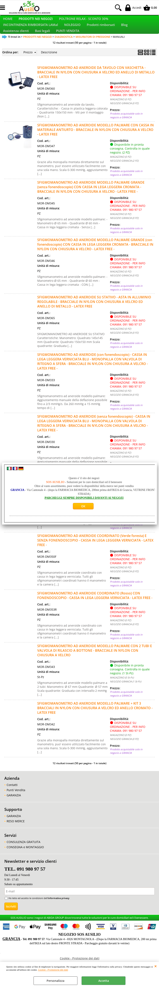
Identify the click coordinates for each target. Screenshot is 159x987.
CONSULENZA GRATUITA (23, 857)
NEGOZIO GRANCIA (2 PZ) (124, 175)
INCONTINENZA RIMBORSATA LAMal (30, 32)
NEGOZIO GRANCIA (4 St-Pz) (125, 529)
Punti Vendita (16, 805)
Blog (124, 32)
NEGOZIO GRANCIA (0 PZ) (124, 118)
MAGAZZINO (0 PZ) (120, 114)
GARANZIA (14, 810)
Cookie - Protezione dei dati (53, 969)
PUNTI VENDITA (67, 43)
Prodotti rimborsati (101, 32)
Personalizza (55, 981)
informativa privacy (58, 913)
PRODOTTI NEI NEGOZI (36, 21)
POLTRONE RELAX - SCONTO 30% (83, 21)
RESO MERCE (16, 836)
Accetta (103, 981)
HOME (7, 21)
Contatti (12, 800)
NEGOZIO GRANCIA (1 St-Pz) (125, 696)
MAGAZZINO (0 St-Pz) (122, 525)
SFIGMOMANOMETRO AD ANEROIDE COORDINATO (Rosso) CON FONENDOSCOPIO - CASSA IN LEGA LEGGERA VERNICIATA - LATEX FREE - (94, 610)
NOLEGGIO (72, 32)
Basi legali (42, 43)
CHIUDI (155, 966)
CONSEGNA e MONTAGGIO (25, 862)
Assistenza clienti (16, 43)
